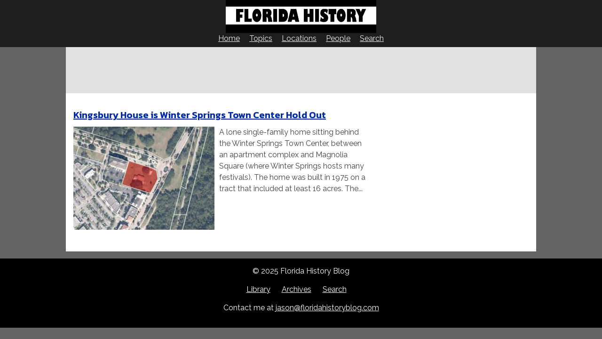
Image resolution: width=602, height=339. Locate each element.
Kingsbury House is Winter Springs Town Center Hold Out (199, 115)
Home (229, 38)
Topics (260, 38)
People (338, 38)
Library (258, 289)
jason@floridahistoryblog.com (327, 307)
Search (372, 38)
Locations (299, 38)
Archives (296, 289)
